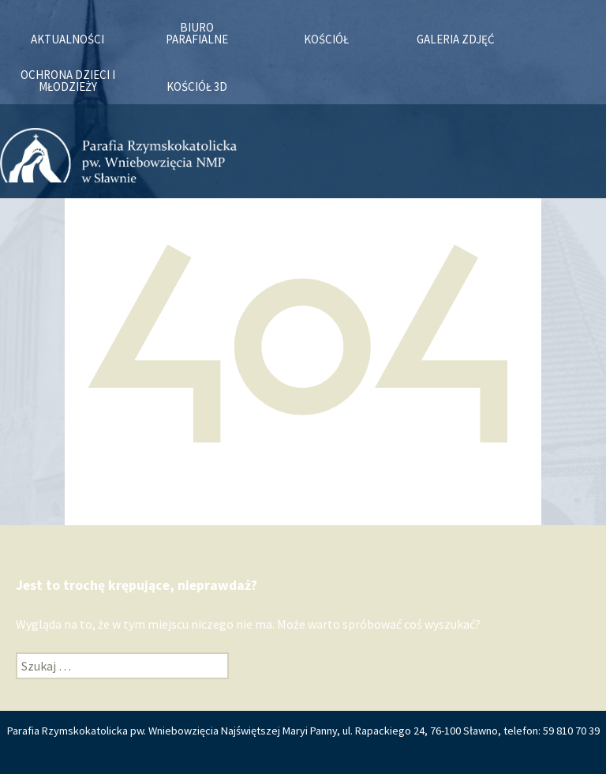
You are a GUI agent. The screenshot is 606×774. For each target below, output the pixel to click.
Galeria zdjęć (456, 39)
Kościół (326, 39)
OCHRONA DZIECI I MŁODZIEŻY (68, 80)
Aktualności (67, 39)
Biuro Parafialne (197, 33)
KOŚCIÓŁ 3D (196, 86)
